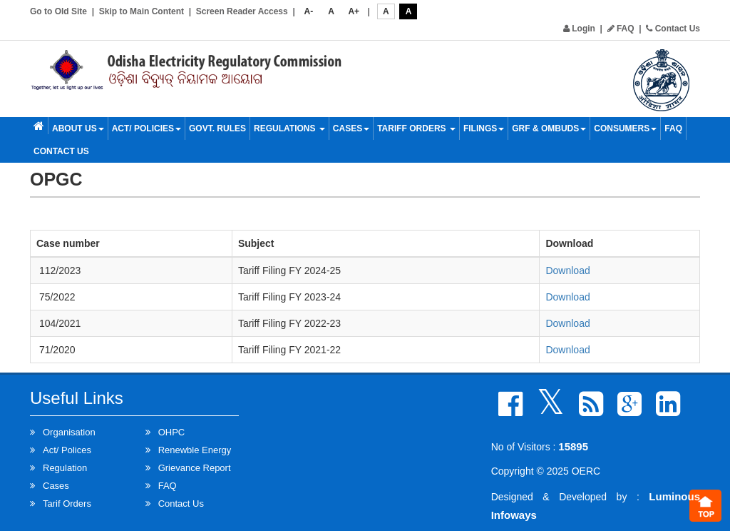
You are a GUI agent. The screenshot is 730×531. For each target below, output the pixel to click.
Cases (351, 128)
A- (309, 11)
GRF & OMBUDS (549, 128)
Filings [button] (483, 128)
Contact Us (673, 29)
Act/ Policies (146, 128)
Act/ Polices (67, 450)
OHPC (171, 432)
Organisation (69, 432)
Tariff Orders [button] (416, 128)
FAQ (620, 29)
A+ (353, 11)
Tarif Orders (67, 503)
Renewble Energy (195, 450)
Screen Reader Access (242, 11)
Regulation (65, 467)
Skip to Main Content (141, 11)
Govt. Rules (217, 128)
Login (579, 29)
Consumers (625, 128)
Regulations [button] (289, 128)
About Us (78, 128)
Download (567, 270)
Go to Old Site (58, 11)
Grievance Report (194, 467)
